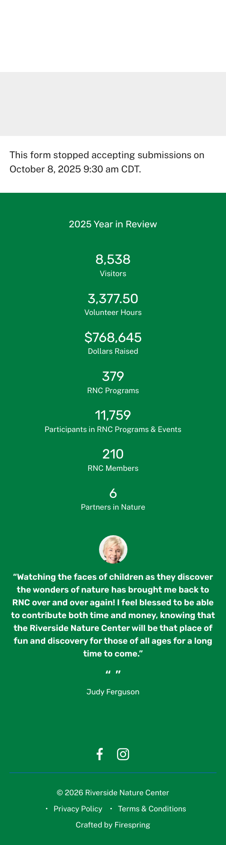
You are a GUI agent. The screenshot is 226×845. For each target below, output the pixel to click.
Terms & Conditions (152, 808)
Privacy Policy (78, 808)
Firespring (132, 824)
